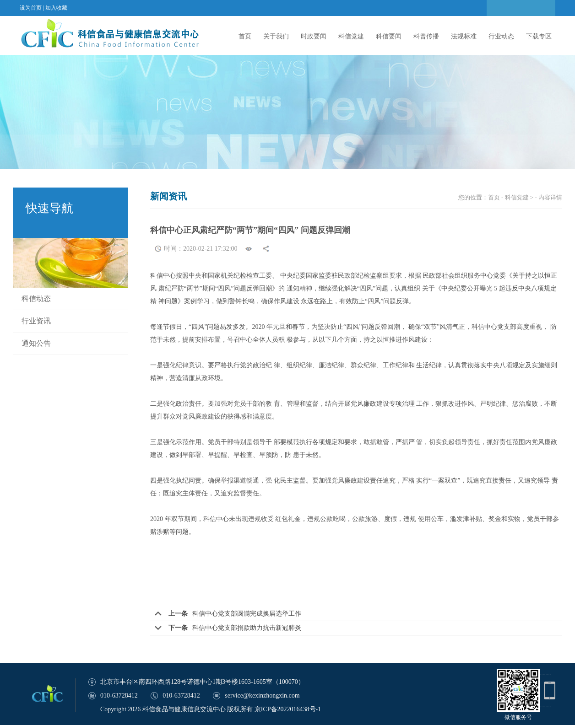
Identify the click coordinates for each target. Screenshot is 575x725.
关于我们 (276, 36)
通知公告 (36, 343)
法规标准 (464, 36)
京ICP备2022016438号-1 (288, 709)
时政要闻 (313, 36)
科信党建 (351, 36)
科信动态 (36, 298)
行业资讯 (36, 321)
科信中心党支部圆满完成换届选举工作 (246, 613)
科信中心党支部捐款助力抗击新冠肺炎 (246, 627)
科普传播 (426, 36)
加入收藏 (56, 8)
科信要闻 (388, 36)
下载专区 (539, 36)
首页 (245, 36)
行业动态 (501, 36)
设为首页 (31, 8)
